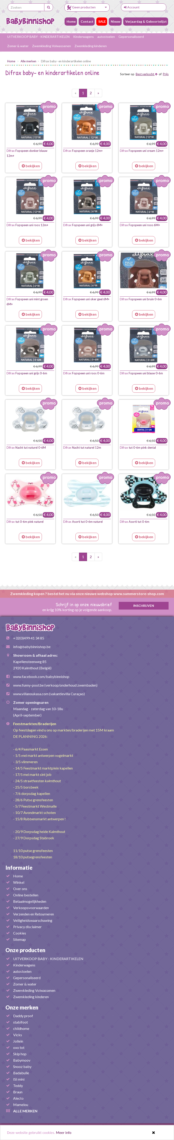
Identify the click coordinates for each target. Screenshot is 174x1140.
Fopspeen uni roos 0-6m (83, 373)
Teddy (18, 1085)
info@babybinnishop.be (32, 646)
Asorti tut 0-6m (134, 521)
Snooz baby (22, 1066)
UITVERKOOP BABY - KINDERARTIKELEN (38, 37)
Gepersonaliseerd (131, 37)
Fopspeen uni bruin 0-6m (141, 299)
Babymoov (21, 1060)
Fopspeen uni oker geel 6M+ (86, 299)
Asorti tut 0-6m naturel (83, 521)
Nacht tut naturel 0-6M (26, 447)
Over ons (20, 888)
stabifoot (20, 1022)
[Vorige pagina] (75, 93)
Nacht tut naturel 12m (82, 447)
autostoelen (106, 37)
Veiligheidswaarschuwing (32, 920)
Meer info (63, 1133)
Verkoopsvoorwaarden (31, 907)
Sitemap (19, 939)
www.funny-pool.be (28, 685)
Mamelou (20, 1104)
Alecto (18, 1098)
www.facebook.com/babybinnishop (41, 676)
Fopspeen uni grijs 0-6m (27, 373)
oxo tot (18, 1047)
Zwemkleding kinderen (91, 46)
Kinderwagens (83, 37)
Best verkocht (146, 74)
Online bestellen (25, 895)
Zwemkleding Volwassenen (51, 46)
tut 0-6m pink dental (138, 447)
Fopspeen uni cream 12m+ (142, 150)
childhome (21, 1028)
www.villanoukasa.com (30, 694)
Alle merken (28, 61)
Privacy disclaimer (27, 927)
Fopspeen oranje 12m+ (83, 150)
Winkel (18, 882)
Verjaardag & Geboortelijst (146, 21)
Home (71, 21)
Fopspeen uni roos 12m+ (27, 225)
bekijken (31, 166)
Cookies (19, 933)
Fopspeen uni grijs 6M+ (83, 225)
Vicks (17, 1035)
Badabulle (21, 1073)
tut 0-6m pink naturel (25, 521)
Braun (17, 1092)
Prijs (166, 74)
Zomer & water (18, 46)
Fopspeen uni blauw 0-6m (141, 373)
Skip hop (20, 1054)
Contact (86, 21)
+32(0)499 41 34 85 (28, 638)
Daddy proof (23, 1016)
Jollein (18, 1041)
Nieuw (115, 21)
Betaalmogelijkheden (29, 901)
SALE (102, 21)
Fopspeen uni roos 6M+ (140, 225)
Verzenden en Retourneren (33, 914)
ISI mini (18, 1079)
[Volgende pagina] (98, 93)
